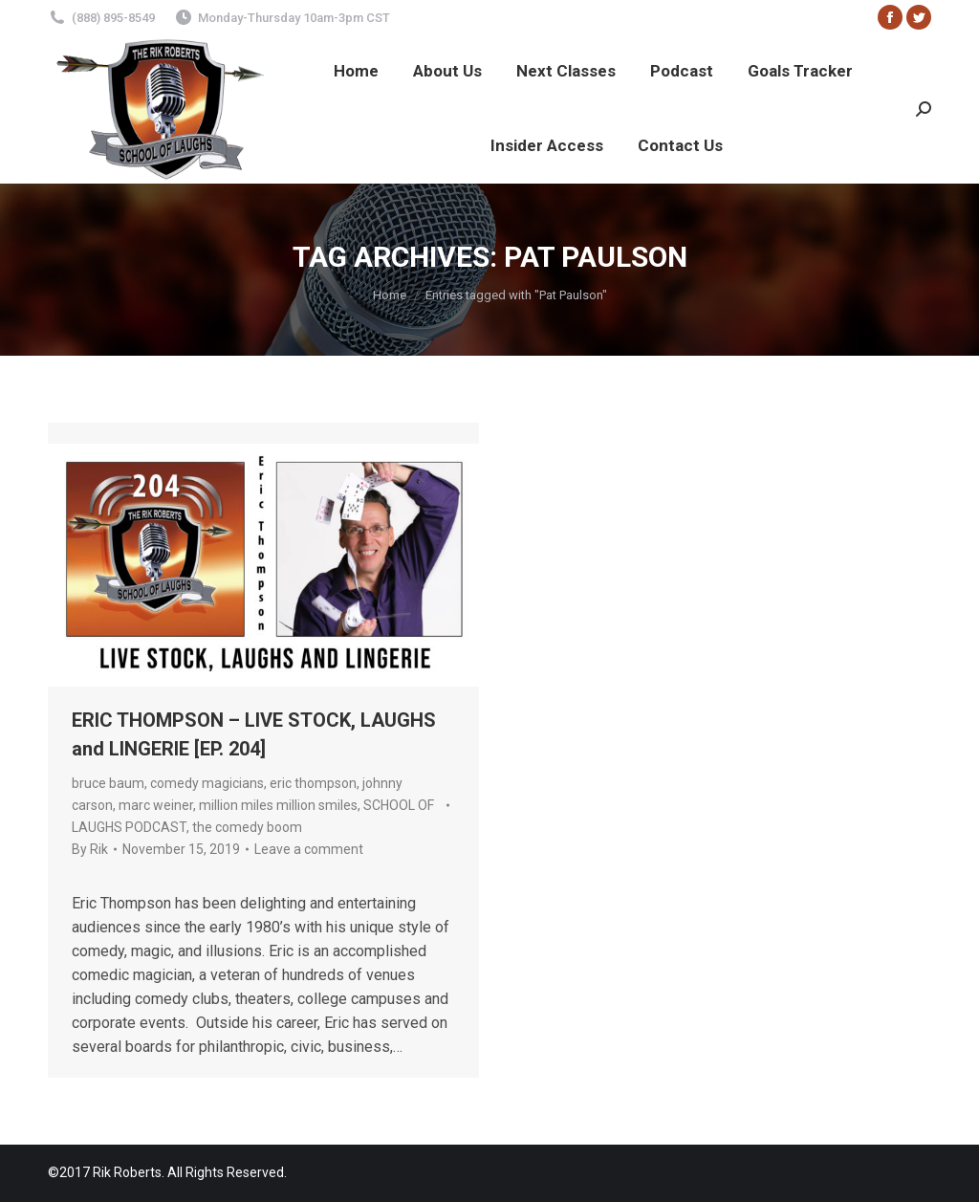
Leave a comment (308, 849)
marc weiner (156, 805)
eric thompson (313, 783)
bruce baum (108, 783)
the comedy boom (247, 827)
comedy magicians (207, 783)
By (90, 849)
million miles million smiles (278, 805)
